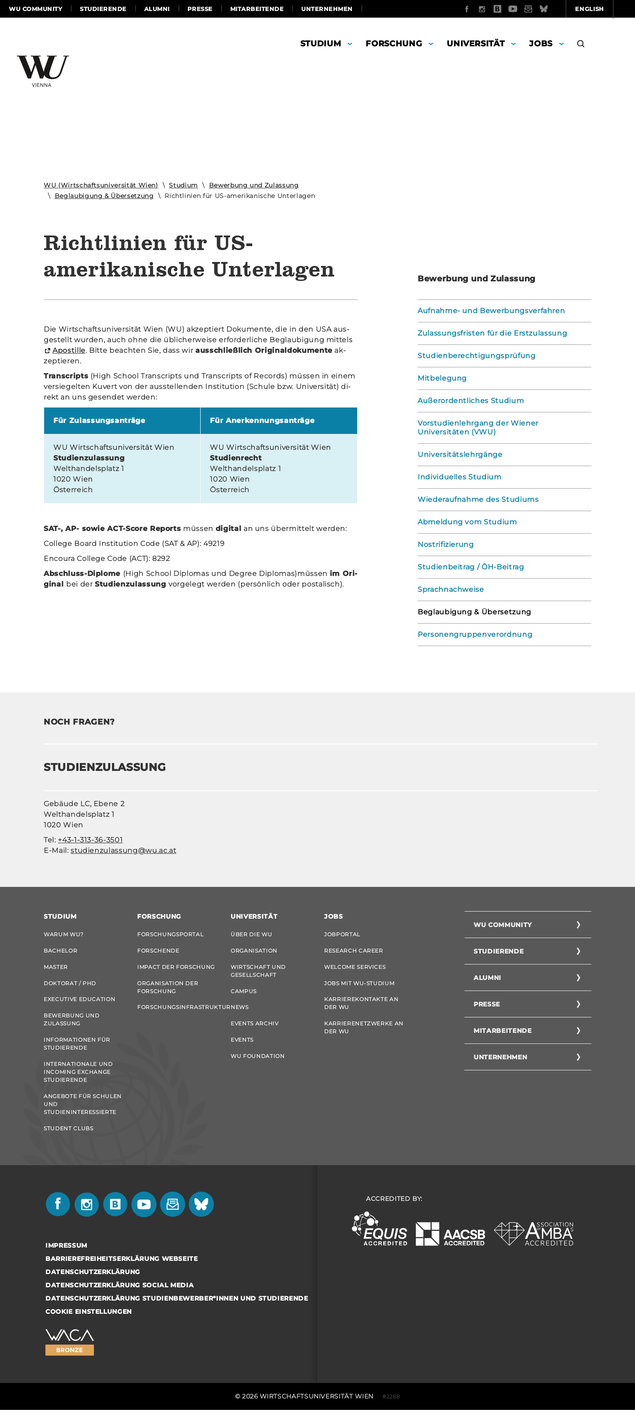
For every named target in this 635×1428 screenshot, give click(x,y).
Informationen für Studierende (77, 1054)
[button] (581, 45)
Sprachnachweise (451, 589)
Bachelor (60, 952)
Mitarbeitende (257, 8)
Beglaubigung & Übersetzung (104, 196)
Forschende (158, 952)
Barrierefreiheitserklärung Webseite (121, 1277)
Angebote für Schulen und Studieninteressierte (83, 1118)
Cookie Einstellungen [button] (88, 1330)
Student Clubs (68, 1144)
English (542, 8)
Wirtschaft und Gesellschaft (258, 974)
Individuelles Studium (460, 477)
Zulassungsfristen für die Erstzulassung (492, 333)
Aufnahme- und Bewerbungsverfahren (491, 311)
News (240, 1014)
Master (56, 970)
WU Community (35, 8)
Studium (183, 185)
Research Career (353, 952)
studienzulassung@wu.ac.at (123, 850)
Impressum (66, 1263)
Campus (244, 996)
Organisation (254, 952)
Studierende (103, 8)
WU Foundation (257, 1068)
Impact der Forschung (176, 970)
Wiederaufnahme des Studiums (478, 499)
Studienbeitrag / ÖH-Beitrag (471, 567)
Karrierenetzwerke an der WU (363, 1036)
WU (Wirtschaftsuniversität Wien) (101, 185)
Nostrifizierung (446, 544)
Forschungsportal (170, 934)
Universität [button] (475, 44)
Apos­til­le (69, 350)
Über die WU (251, 934)
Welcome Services (354, 970)
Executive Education (79, 1006)
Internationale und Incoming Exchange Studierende (78, 1084)
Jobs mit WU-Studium (359, 988)
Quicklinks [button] (600, 8)
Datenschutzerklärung (92, 1290)
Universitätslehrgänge (460, 454)
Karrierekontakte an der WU (361, 1010)
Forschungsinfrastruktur (177, 1014)
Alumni (157, 8)
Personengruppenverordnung (475, 634)
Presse (200, 8)
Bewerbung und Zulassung (254, 185)
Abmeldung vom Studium (467, 522)
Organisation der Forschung (167, 992)
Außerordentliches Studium (471, 400)
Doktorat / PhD (70, 988)
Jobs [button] (541, 44)
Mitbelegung (442, 378)
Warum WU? (64, 934)
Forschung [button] (394, 44)
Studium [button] (320, 44)
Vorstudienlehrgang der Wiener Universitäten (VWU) (478, 427)
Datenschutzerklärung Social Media (119, 1303)
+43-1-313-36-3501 (90, 840)
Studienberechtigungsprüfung (477, 355)
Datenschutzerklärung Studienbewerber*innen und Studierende (176, 1316)
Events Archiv (254, 1032)
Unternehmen (327, 8)
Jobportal (342, 934)
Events (242, 1050)
